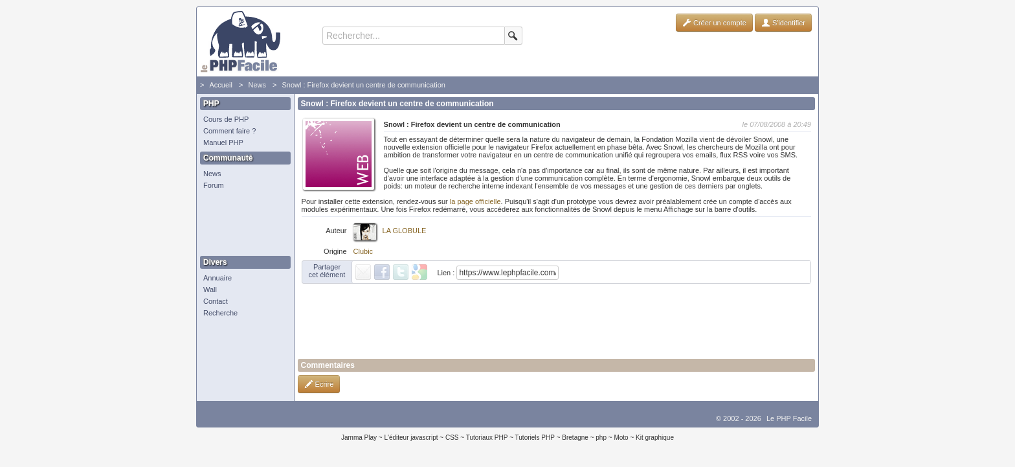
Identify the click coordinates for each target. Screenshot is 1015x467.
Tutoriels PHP (535, 437)
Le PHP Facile (789, 418)
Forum (213, 185)
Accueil (220, 85)
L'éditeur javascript (411, 437)
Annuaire (217, 278)
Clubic (363, 251)
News (257, 85)
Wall (210, 289)
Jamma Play (359, 437)
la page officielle (475, 201)
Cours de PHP (226, 119)
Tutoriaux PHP (487, 437)
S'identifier (783, 22)
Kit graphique (655, 437)
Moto (621, 437)
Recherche (220, 313)
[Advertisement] (242, 223)
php (601, 437)
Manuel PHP (223, 142)
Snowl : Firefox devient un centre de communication (363, 85)
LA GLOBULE (405, 230)
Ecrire (319, 384)
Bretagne (575, 437)
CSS (452, 437)
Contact (215, 301)
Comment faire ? (229, 131)
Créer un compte (714, 22)
